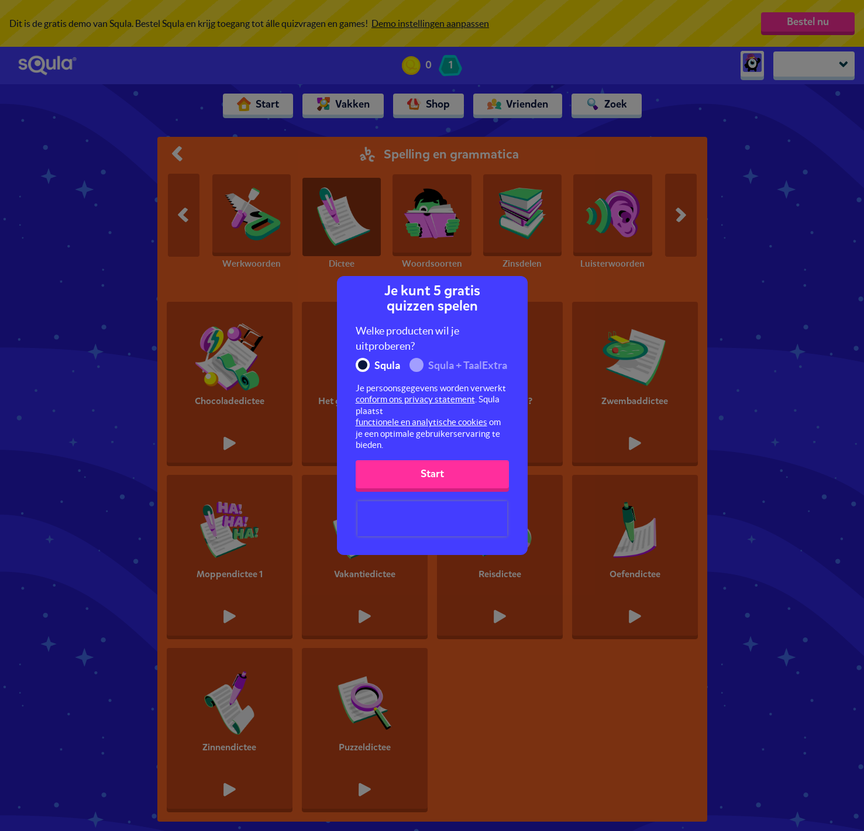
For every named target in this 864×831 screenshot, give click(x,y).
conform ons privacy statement (415, 399)
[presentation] (432, 518)
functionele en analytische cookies (421, 422)
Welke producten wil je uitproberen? (407, 338)
